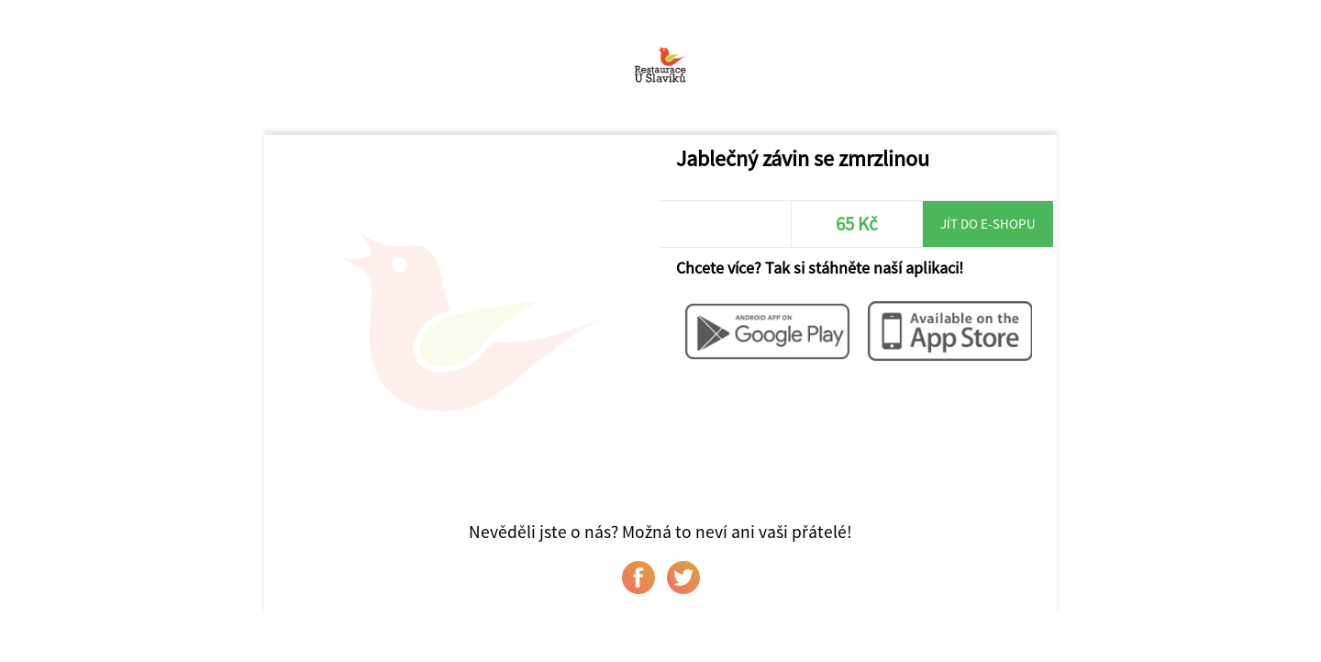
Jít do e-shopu (988, 223)
